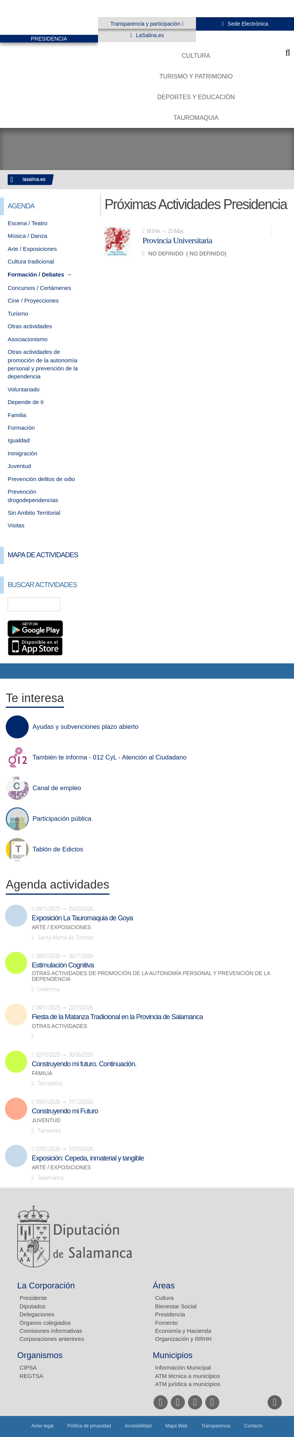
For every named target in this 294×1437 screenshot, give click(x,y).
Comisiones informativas (51, 1330)
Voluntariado (23, 389)
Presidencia (170, 1314)
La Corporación (46, 1285)
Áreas (164, 1285)
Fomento (166, 1322)
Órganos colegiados (45, 1322)
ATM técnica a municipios (187, 1376)
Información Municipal (183, 1367)
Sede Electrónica (247, 24)
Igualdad (19, 440)
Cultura (196, 55)
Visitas (16, 525)
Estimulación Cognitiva (63, 965)
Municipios (173, 1355)
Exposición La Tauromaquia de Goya (82, 918)
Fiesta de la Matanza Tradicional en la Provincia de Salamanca (117, 1017)
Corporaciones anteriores (52, 1339)
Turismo (18, 313)
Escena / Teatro (27, 223)
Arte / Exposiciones (32, 249)
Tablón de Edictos (58, 849)
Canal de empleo (57, 788)
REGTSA (31, 1376)
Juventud (19, 466)
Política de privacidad (89, 1426)
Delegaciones (37, 1314)
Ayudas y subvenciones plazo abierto (86, 726)
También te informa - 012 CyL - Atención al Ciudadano (109, 757)
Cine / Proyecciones (33, 300)
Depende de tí (26, 402)
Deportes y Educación (196, 97)
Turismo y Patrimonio (196, 76)
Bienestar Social (175, 1306)
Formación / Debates (36, 274)
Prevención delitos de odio (41, 479)
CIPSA (28, 1367)
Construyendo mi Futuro (65, 1111)
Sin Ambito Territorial (34, 512)
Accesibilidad (138, 1426)
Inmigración (23, 453)
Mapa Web (176, 1426)
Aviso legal (42, 1426)
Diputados (33, 1306)
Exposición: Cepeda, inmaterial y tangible (88, 1158)
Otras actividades (30, 326)
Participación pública (62, 818)
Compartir (9, 671)
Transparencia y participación (145, 24)
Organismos (40, 1355)
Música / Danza (27, 235)
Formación (21, 427)
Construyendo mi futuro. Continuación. (84, 1064)
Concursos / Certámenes (39, 288)
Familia (17, 415)
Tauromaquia (196, 118)
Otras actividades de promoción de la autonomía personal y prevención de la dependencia (151, 976)
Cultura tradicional (31, 261)
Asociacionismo (27, 339)
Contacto (253, 1426)
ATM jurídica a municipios (187, 1384)
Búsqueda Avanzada (81, 604)
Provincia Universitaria (177, 240)
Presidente (33, 1298)
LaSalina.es (149, 35)
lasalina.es (34, 179)
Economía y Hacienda (183, 1330)
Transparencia (215, 1426)
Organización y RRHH (183, 1339)
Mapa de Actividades (43, 555)
